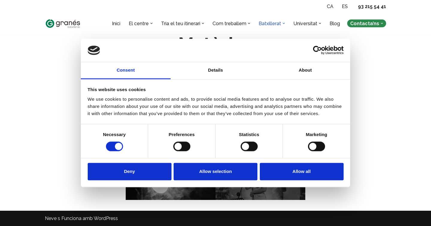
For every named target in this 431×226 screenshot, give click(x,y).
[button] (151, 23)
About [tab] (305, 70)
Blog (335, 23)
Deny (129, 171)
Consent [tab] (126, 70)
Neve (51, 218)
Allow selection (215, 171)
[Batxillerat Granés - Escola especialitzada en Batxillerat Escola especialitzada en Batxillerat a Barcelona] (63, 23)
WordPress (106, 218)
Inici (116, 23)
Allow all (301, 171)
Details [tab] (215, 70)
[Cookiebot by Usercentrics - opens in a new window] (317, 50)
